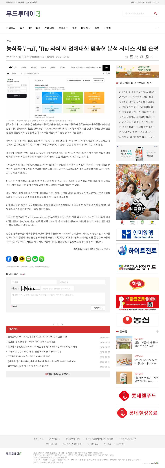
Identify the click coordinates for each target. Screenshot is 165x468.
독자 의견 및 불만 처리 (71, 443)
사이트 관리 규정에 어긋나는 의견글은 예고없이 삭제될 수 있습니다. (43, 295)
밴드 (41, 259)
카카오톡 (22, 259)
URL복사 (126, 56)
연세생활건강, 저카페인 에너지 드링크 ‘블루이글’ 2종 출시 (139, 117)
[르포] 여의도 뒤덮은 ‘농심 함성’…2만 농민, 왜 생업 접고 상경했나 (139, 92)
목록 (131, 56)
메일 (136, 56)
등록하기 (98, 307)
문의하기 (120, 443)
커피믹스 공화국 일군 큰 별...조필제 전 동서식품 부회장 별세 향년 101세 (139, 121)
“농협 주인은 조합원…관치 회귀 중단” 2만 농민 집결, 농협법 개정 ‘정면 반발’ (139, 97)
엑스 (15, 259)
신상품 (123, 331)
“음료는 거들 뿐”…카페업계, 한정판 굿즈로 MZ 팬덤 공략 (139, 131)
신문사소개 (38, 438)
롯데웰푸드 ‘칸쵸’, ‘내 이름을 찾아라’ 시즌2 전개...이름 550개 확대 (139, 107)
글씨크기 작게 (157, 56)
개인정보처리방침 (72, 438)
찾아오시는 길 (54, 438)
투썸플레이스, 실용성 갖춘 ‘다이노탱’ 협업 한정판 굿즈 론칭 (139, 127)
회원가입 (149, 2)
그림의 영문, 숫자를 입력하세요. (56, 288)
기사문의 (141, 2)
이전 (54, 324)
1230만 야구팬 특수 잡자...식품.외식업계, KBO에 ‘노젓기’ (139, 136)
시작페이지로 (11, 2)
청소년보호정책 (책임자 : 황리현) (99, 438)
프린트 (141, 56)
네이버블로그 (28, 259)
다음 (62, 324)
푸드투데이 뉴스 (136, 83)
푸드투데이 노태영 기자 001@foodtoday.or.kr (25, 56)
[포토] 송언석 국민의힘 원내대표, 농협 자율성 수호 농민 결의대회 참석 (139, 102)
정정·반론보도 (92, 443)
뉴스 (8, 41)
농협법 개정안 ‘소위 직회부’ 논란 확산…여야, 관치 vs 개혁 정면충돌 (139, 112)
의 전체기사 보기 (91, 249)
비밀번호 (64, 282)
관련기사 (13, 329)
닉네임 (15, 282)
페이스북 (8, 259)
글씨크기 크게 (152, 56)
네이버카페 (35, 259)
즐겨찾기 (20, 2)
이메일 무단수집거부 (127, 438)
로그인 (156, 2)
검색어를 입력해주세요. (135, 13)
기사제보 (133, 2)
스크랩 (146, 56)
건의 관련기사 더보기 (58, 374)
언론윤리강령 (51, 443)
